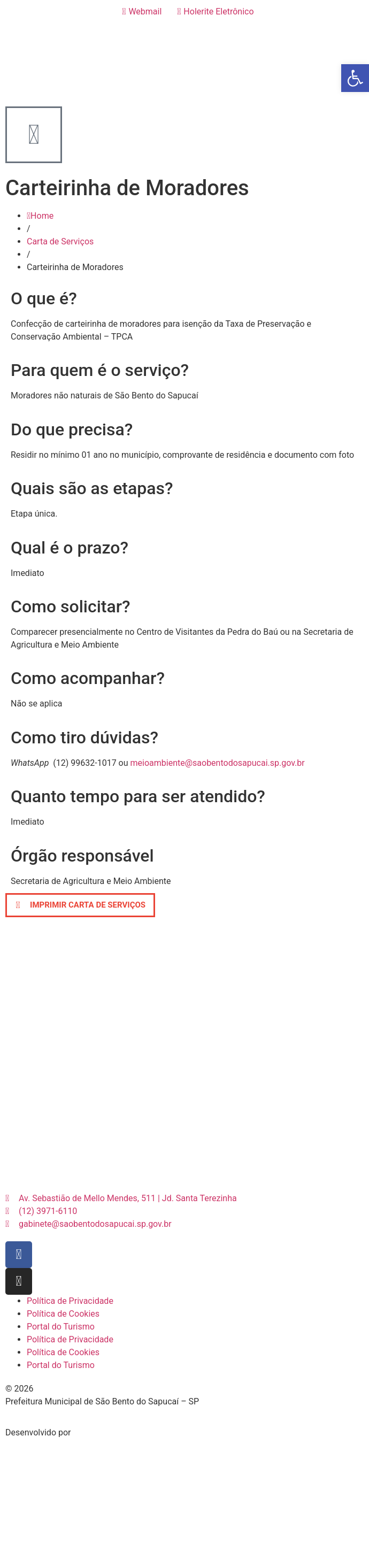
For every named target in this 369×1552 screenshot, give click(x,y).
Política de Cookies (63, 1314)
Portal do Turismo (61, 1326)
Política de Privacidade (70, 1301)
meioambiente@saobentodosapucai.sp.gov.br (217, 763)
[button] (80, 905)
